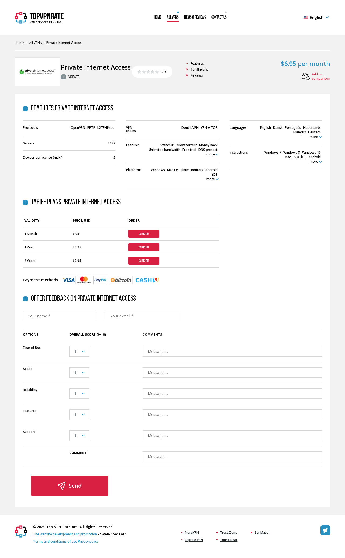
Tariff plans (199, 69)
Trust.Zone (228, 532)
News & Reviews (195, 17)
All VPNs (173, 17)
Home (157, 17)
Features (197, 63)
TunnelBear (228, 540)
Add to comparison (321, 76)
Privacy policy (88, 541)
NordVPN (192, 532)
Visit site (73, 77)
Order (144, 233)
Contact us (219, 17)
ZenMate (261, 532)
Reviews (197, 75)
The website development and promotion (65, 534)
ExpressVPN (194, 540)
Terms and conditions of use (55, 541)
